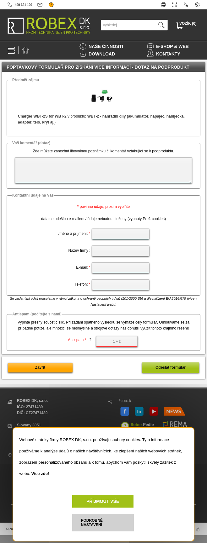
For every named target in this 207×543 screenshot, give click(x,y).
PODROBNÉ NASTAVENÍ (92, 522)
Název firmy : (79, 250)
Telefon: (82, 284)
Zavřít (40, 367)
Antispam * (79, 340)
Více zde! (40, 473)
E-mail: (83, 267)
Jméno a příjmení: (73, 233)
